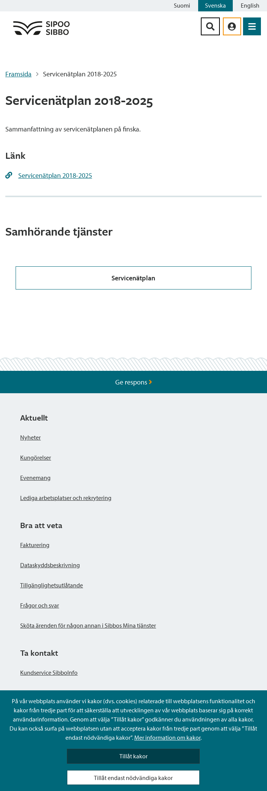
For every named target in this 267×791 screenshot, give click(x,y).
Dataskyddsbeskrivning (50, 565)
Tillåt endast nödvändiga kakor (133, 778)
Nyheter (30, 437)
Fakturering (34, 545)
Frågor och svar (39, 605)
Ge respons (133, 382)
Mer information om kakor (167, 737)
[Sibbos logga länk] (41, 34)
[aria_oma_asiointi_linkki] (232, 26)
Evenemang (35, 477)
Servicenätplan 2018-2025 (55, 175)
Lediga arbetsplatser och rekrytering (65, 497)
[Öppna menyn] (252, 26)
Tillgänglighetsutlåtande (51, 585)
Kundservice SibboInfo (49, 672)
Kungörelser (35, 457)
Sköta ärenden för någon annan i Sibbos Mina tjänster (88, 625)
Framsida (18, 74)
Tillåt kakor (133, 756)
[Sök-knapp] (210, 26)
